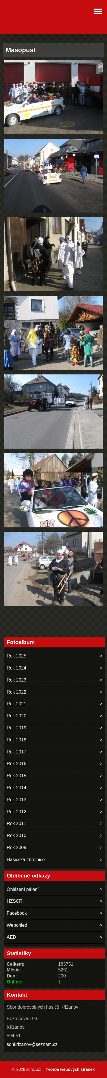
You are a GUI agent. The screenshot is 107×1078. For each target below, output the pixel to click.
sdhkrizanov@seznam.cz (32, 1044)
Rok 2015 (17, 775)
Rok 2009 (17, 847)
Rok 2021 (17, 703)
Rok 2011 (17, 823)
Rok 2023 (17, 680)
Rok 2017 (17, 751)
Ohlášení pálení (23, 889)
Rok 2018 (17, 739)
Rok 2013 (17, 799)
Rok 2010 (17, 835)
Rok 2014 (17, 787)
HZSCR (15, 901)
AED (11, 937)
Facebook (17, 913)
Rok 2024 (17, 667)
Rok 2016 (17, 763)
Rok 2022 (17, 692)
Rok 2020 (17, 715)
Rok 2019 (17, 727)
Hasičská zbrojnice (26, 859)
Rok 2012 (17, 811)
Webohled (17, 925)
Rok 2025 (17, 655)
